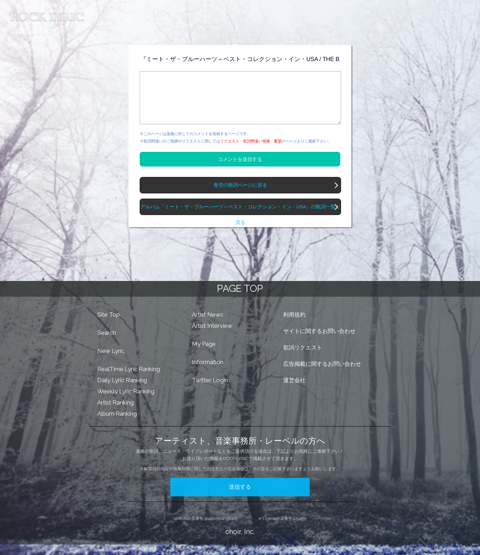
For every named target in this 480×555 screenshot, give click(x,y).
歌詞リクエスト (302, 358)
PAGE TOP (240, 299)
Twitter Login (210, 390)
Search (106, 343)
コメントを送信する (240, 169)
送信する (240, 497)
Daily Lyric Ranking (122, 390)
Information (207, 372)
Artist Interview (212, 336)
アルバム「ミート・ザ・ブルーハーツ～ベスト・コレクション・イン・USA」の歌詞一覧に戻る (240, 220)
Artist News (207, 324)
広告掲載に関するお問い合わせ (322, 374)
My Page (204, 354)
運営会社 (294, 390)
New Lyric (110, 361)
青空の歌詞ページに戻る (240, 195)
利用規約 (294, 325)
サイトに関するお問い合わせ (319, 341)
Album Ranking (117, 424)
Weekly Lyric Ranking (125, 401)
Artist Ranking (115, 412)
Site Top (108, 324)
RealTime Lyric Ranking (128, 379)
